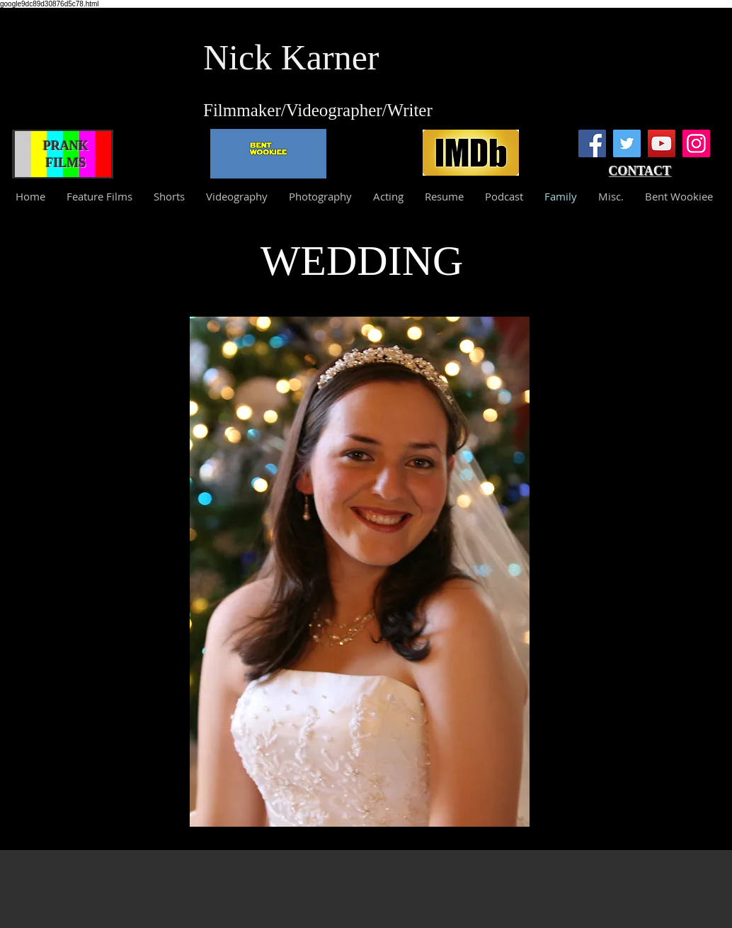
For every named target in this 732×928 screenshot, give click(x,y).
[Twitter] (627, 143)
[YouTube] (661, 143)
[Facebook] (592, 143)
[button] (360, 572)
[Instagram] (696, 143)
